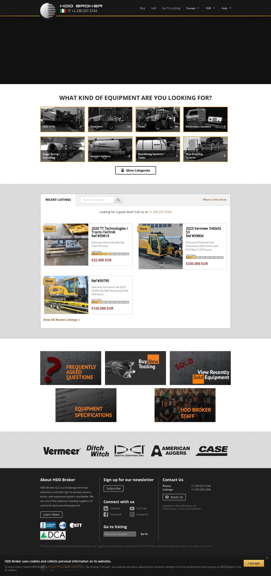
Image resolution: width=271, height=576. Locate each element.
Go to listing (115, 526)
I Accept (254, 563)
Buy (142, 8)
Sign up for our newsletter (129, 479)
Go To (144, 534)
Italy (224, 8)
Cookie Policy (77, 567)
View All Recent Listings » (61, 320)
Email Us (177, 497)
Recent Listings (58, 200)
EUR (208, 8)
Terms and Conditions (190, 508)
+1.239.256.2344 (201, 489)
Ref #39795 (100, 280)
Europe (191, 8)
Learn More (51, 514)
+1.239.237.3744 (160, 212)
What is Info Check (214, 199)
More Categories (138, 170)
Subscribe (113, 488)
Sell (153, 8)
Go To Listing (171, 8)
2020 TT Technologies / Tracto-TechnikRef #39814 (109, 232)
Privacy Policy (169, 508)
